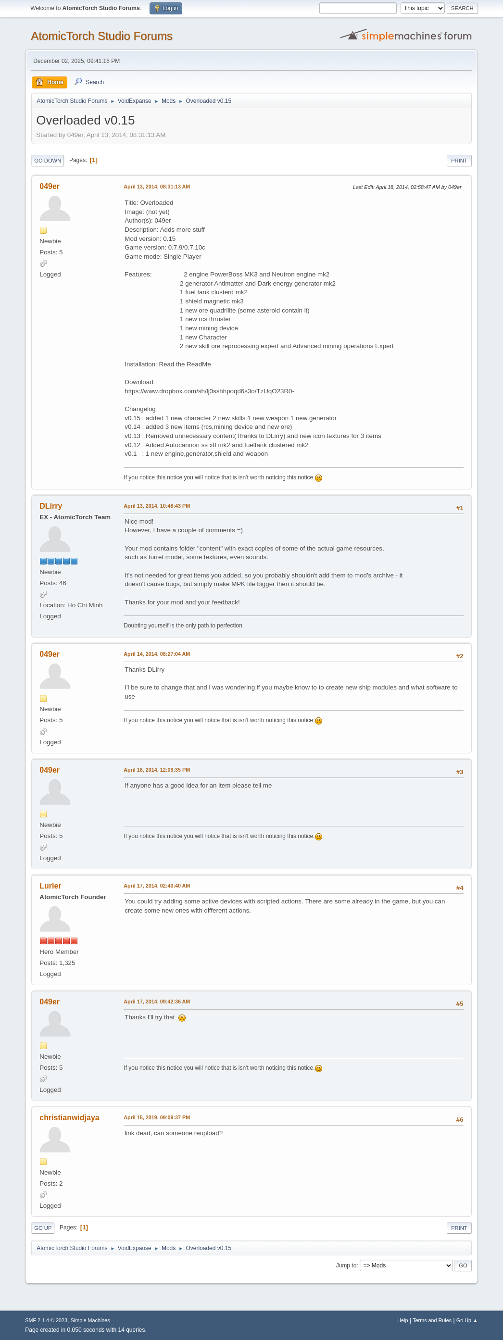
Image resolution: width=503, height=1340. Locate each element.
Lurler (50, 886)
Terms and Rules (432, 1320)
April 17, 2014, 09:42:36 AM (157, 1001)
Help (402, 1320)
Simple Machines (90, 1320)
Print (459, 160)
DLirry (50, 506)
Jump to (346, 1265)
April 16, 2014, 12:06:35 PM (157, 770)
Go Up (42, 1228)
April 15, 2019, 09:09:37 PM (157, 1117)
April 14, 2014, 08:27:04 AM (157, 654)
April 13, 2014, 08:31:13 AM (157, 186)
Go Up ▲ (467, 1320)
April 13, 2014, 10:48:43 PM (157, 506)
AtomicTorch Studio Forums (102, 35)
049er (49, 186)
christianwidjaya (69, 1118)
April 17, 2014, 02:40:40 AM (157, 886)
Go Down (47, 160)
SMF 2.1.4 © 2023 (46, 1320)
